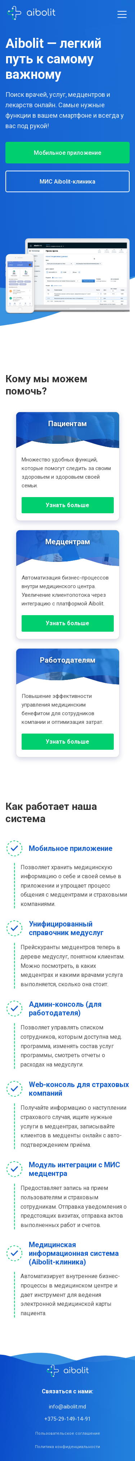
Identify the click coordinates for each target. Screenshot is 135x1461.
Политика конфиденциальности (67, 1446)
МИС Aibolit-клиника (67, 181)
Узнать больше (67, 505)
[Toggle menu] (122, 14)
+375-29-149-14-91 (67, 1419)
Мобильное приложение (67, 152)
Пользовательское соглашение (67, 1433)
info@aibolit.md (67, 1406)
